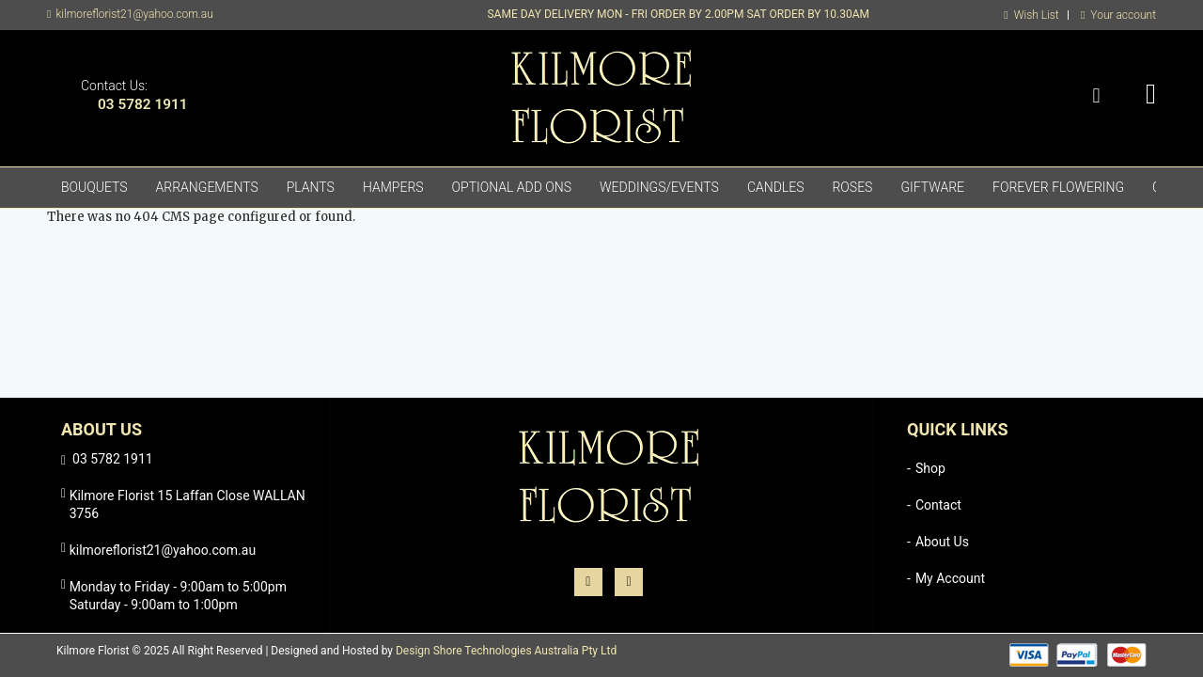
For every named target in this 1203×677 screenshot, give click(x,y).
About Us (942, 541)
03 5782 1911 (143, 104)
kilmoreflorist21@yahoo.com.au (133, 14)
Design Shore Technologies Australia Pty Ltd (506, 650)
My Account (950, 578)
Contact (938, 504)
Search (1096, 96)
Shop (930, 468)
